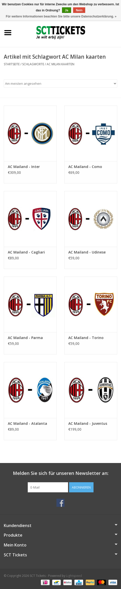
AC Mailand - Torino (86, 337)
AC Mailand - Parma (25, 337)
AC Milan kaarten (60, 64)
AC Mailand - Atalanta (27, 423)
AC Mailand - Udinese (87, 252)
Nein (79, 10)
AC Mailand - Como (85, 166)
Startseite (12, 64)
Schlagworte (33, 64)
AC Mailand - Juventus (87, 423)
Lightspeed (74, 576)
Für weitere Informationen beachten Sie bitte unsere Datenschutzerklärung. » (61, 16)
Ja (66, 10)
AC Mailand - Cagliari (26, 252)
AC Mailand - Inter (24, 166)
